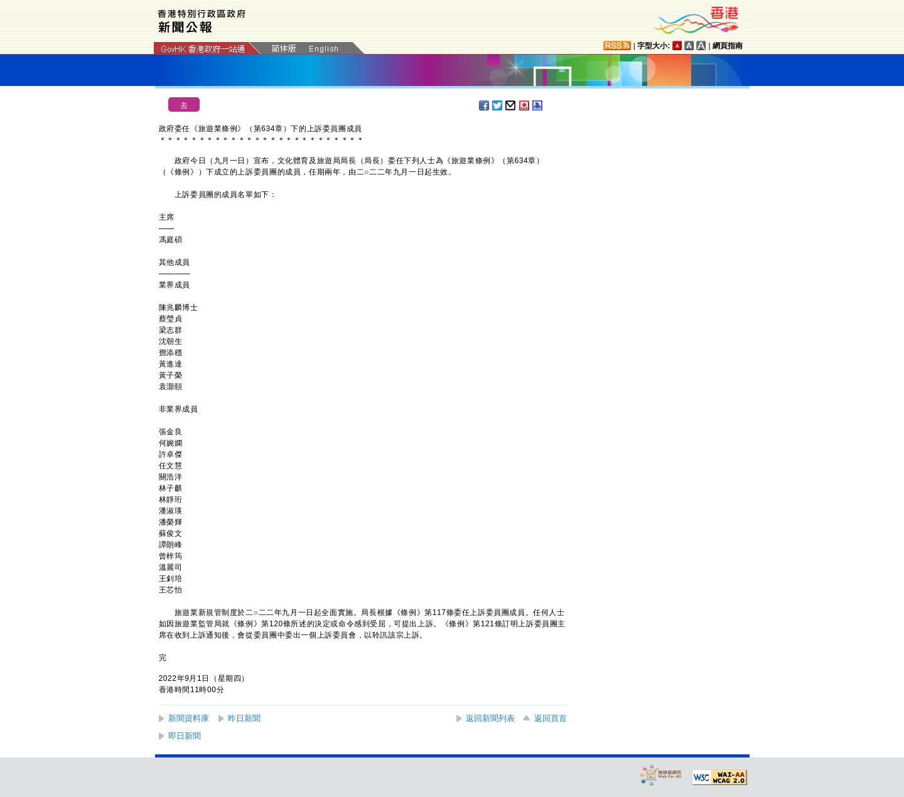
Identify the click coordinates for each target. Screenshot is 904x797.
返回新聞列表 (490, 718)
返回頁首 (550, 718)
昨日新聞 (244, 718)
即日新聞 (184, 736)
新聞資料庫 (188, 718)
